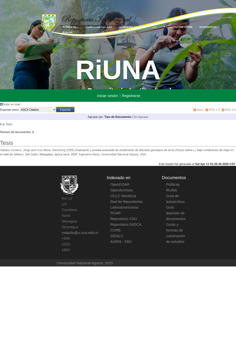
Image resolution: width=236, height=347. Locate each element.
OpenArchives (121, 190)
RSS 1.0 (214, 109)
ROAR (115, 213)
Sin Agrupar (140, 117)
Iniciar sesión (107, 95)
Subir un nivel (11, 104)
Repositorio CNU (123, 218)
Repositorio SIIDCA (125, 224)
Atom (200, 109)
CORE (115, 230)
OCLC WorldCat (123, 196)
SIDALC (116, 236)
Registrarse (131, 95)
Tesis (9, 124)
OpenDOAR (119, 184)
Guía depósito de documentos (176, 213)
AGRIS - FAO (121, 241)
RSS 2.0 (230, 109)
